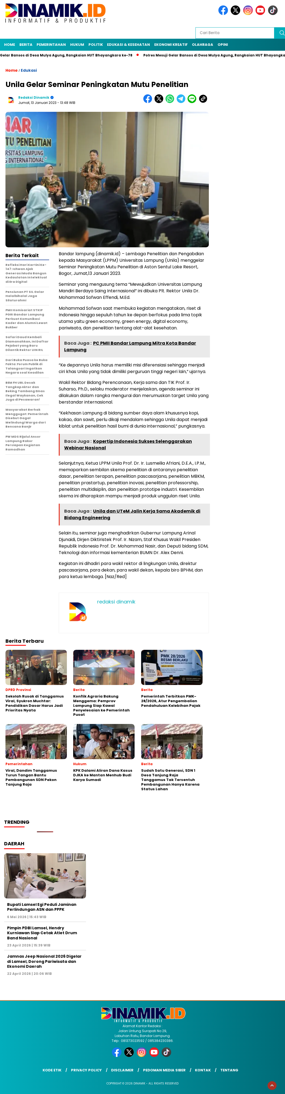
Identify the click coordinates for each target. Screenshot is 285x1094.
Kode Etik (52, 1070)
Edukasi (29, 70)
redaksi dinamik (33, 97)
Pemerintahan (51, 44)
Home (9, 44)
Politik (95, 44)
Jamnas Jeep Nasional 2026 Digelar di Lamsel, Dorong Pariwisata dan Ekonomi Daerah (44, 961)
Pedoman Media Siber (164, 1070)
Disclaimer (122, 1070)
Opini (223, 44)
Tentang (229, 1070)
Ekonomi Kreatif (171, 44)
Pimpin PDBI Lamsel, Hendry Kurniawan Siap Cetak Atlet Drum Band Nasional (42, 932)
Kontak (203, 1070)
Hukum (77, 44)
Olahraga (202, 44)
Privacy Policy (86, 1070)
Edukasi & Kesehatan (128, 44)
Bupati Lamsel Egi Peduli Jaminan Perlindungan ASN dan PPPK (41, 907)
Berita (25, 44)
